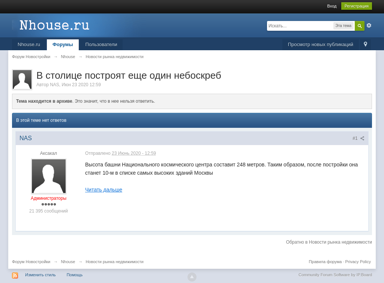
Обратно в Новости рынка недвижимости (329, 242)
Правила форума (325, 261)
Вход (332, 6)
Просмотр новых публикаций (320, 44)
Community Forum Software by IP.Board (335, 275)
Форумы (62, 44)
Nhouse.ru (29, 44)
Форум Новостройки (31, 261)
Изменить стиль (40, 275)
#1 (358, 138)
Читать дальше (103, 190)
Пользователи (101, 44)
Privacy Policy (358, 261)
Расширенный (369, 25)
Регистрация (357, 6)
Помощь (75, 275)
